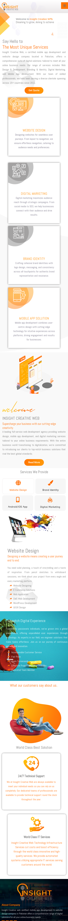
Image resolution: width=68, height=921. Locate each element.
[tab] (18, 486)
